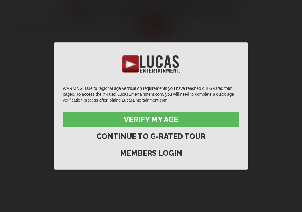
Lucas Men (86, 25)
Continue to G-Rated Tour (151, 136)
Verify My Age (151, 119)
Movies (51, 25)
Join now (154, 25)
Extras (122, 25)
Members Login (151, 153)
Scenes (20, 25)
